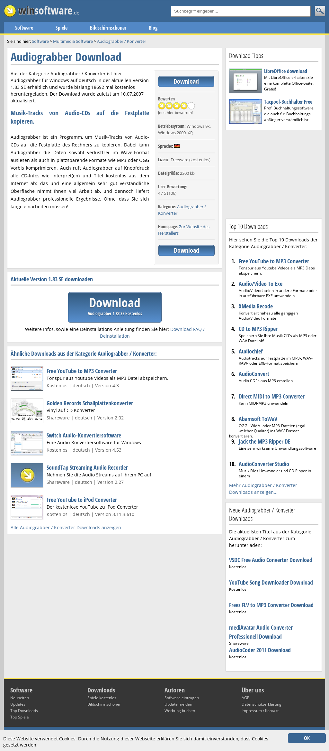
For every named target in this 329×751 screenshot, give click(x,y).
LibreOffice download (285, 71)
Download (186, 81)
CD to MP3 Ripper (258, 329)
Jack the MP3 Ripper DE (264, 441)
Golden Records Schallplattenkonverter (90, 403)
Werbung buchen (179, 710)
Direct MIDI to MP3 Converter (272, 396)
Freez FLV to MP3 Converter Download (271, 605)
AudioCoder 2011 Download (260, 650)
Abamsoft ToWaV (258, 419)
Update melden (178, 704)
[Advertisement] (274, 173)
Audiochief (250, 351)
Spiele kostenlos (101, 697)
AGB (246, 697)
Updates (17, 704)
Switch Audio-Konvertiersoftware (84, 435)
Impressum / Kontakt (260, 710)
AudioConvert (254, 374)
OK (307, 738)
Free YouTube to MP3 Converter (82, 371)
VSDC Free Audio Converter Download (270, 560)
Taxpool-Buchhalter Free (288, 101)
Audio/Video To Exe (260, 283)
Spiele (61, 27)
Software (24, 27)
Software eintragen (181, 697)
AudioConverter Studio (264, 464)
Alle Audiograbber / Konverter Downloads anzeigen (66, 527)
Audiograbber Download (66, 57)
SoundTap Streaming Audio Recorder (87, 467)
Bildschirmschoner (108, 27)
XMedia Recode (256, 306)
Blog (153, 27)
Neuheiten (19, 697)
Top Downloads (24, 710)
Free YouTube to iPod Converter (82, 499)
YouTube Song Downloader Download (271, 582)
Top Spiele (19, 717)
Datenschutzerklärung (261, 704)
